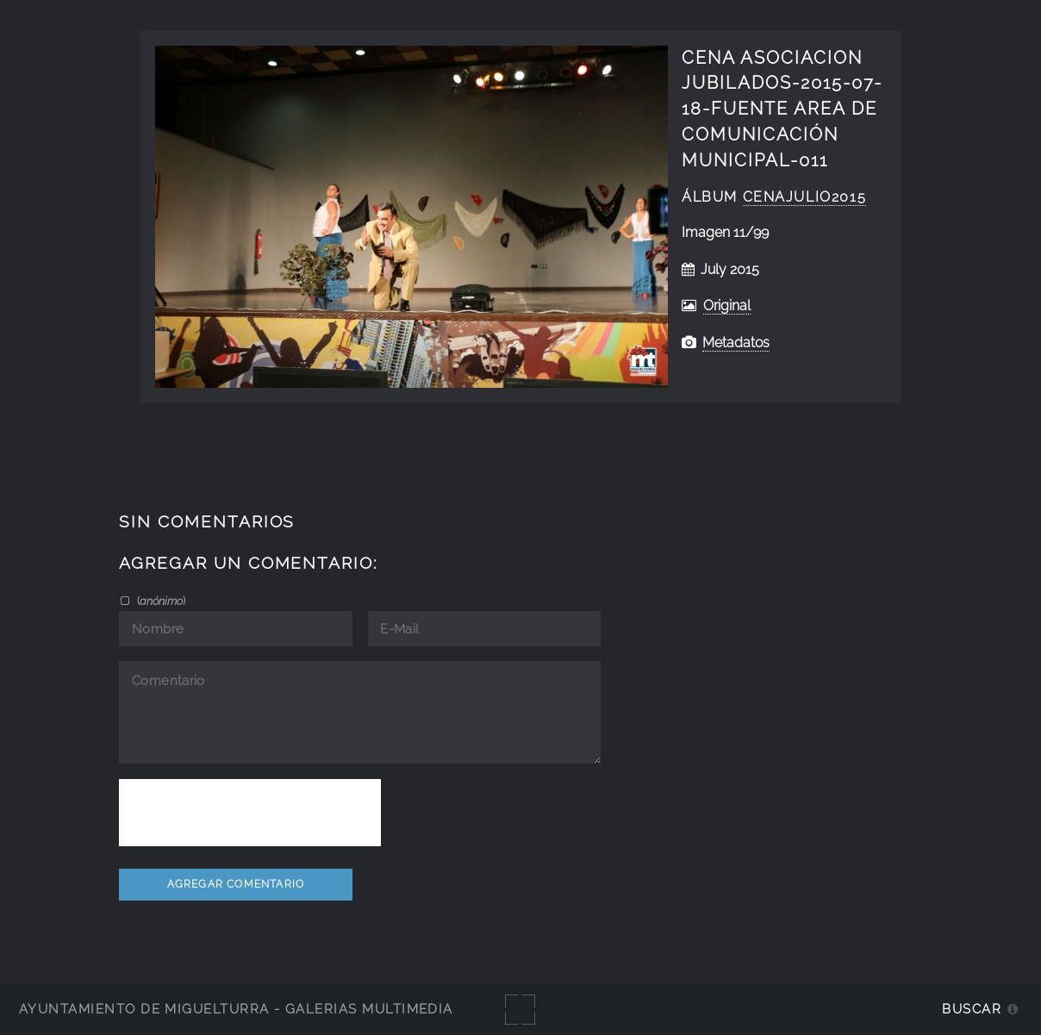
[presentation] (250, 812)
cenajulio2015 (805, 197)
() (159, 601)
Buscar (971, 1008)
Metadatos (736, 342)
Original (727, 305)
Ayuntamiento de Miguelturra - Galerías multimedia (236, 1008)
